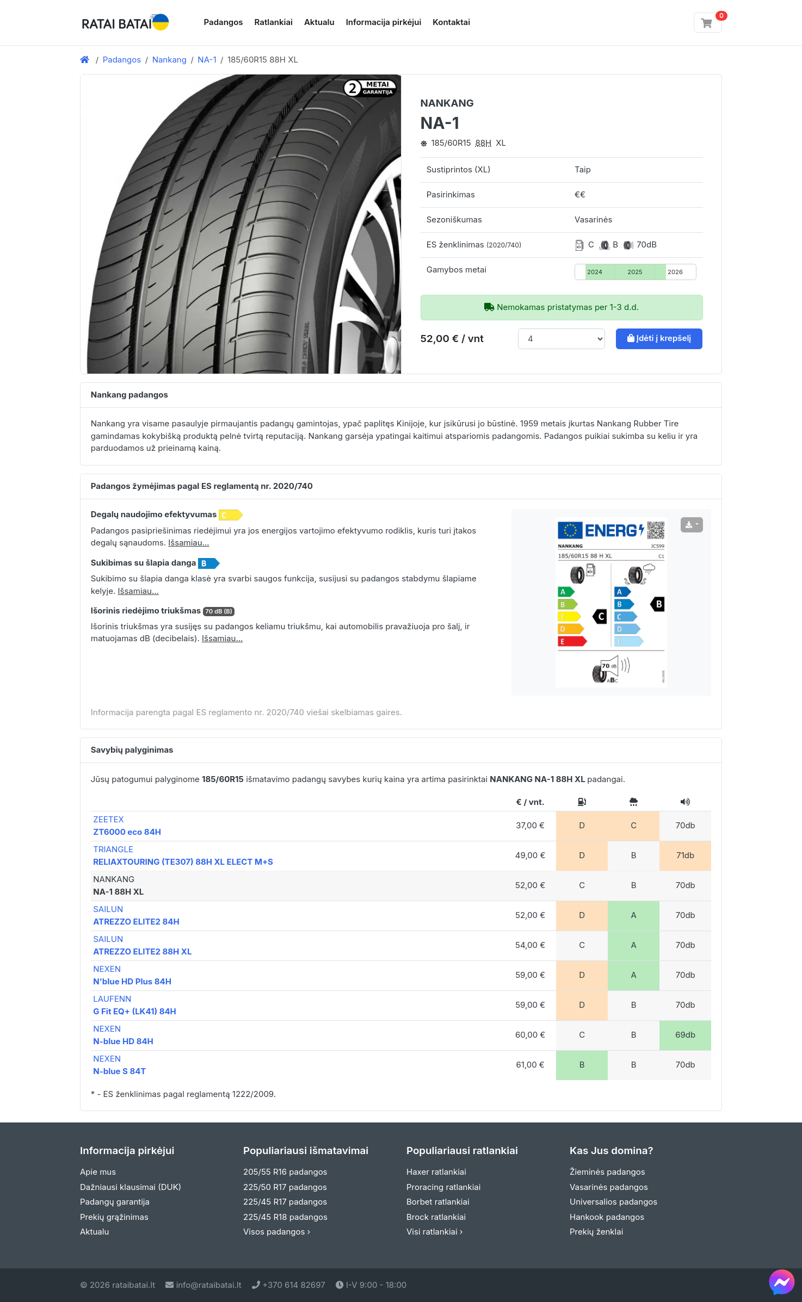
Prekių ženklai (596, 1231)
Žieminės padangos (607, 1172)
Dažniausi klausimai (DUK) (130, 1187)
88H (484, 143)
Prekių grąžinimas (114, 1217)
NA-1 (207, 59)
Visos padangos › (276, 1231)
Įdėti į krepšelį (659, 338)
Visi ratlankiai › (434, 1231)
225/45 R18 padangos (285, 1217)
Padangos (223, 22)
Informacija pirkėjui (384, 22)
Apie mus (98, 1172)
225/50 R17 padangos (285, 1187)
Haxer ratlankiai (436, 1172)
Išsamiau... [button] (188, 542)
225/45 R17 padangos (285, 1201)
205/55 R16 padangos (285, 1172)
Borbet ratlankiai (438, 1201)
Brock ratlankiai (436, 1217)
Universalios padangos (613, 1201)
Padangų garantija (115, 1201)
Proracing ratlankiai (443, 1187)
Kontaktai (451, 22)
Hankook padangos (607, 1217)
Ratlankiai (274, 22)
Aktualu (319, 22)
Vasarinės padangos (609, 1187)
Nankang (169, 59)
